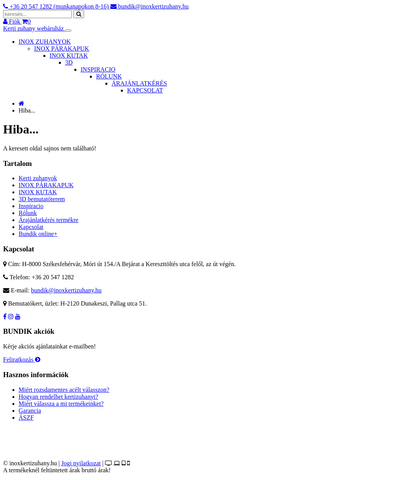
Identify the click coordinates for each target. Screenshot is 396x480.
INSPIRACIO (98, 69)
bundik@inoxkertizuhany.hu (66, 290)
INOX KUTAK (69, 55)
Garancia (30, 410)
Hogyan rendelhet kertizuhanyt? (58, 396)
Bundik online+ (38, 234)
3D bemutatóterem (42, 199)
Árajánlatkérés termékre (48, 220)
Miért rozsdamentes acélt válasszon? (64, 389)
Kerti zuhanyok (38, 178)
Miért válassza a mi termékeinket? (61, 403)
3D (69, 62)
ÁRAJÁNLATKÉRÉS (139, 83)
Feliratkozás (21, 359)
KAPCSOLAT (145, 90)
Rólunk (28, 213)
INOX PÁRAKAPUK (61, 48)
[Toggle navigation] (68, 30)
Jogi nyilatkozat (81, 463)
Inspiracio (31, 206)
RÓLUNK (109, 76)
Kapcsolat (31, 227)
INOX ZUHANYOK (45, 41)
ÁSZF (26, 417)
